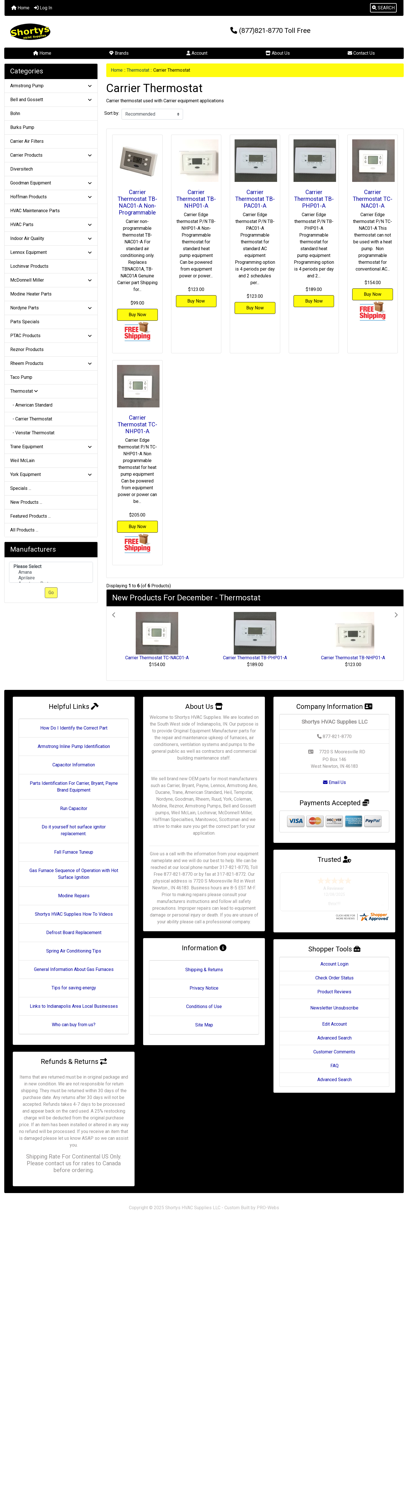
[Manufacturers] (51, 572)
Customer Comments (334, 1052)
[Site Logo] (71, 31)
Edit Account (334, 1024)
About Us (277, 53)
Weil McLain (22, 460)
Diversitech (21, 169)
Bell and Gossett (51, 99)
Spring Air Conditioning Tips (73, 951)
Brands (119, 53)
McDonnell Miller (51, 280)
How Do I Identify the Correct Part (73, 728)
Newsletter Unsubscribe (334, 1008)
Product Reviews (334, 991)
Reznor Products (27, 349)
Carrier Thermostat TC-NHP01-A (137, 424)
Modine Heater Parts (31, 294)
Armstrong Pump (51, 85)
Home (20, 7)
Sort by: (111, 113)
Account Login (334, 964)
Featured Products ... (30, 516)
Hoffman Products (51, 196)
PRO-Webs (268, 1207)
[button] (383, 8)
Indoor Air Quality (51, 238)
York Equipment (51, 474)
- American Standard (31, 405)
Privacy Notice (204, 988)
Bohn (15, 113)
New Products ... (26, 502)
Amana (51, 572)
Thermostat (138, 70)
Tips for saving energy (74, 987)
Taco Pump (21, 377)
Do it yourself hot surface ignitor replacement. (74, 830)
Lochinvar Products (29, 266)
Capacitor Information (73, 765)
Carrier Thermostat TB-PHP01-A (314, 199)
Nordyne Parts (51, 308)
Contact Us (361, 53)
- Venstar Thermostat (32, 432)
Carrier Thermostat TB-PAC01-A (255, 199)
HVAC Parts (51, 224)
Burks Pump (22, 127)
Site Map (204, 1025)
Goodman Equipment (51, 183)
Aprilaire (51, 578)
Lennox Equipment (51, 252)
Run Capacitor (73, 808)
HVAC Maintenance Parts (35, 210)
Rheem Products (51, 363)
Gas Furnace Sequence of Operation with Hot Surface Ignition (73, 874)
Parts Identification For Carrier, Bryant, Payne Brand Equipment (74, 787)
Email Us (334, 782)
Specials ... (20, 488)
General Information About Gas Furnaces (74, 969)
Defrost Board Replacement (73, 932)
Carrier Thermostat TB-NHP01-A (196, 199)
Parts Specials (24, 321)
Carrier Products (51, 155)
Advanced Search (334, 1038)
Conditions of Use (204, 1006)
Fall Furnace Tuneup (73, 852)
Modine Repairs (74, 895)
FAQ (334, 1065)
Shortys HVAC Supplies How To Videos (74, 914)
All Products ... (24, 530)
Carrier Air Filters (27, 141)
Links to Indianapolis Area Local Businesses (74, 1006)
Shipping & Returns (204, 969)
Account (196, 53)
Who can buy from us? (73, 1024)
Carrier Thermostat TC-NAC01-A (372, 199)
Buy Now (137, 314)
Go (51, 592)
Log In (43, 7)
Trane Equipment (51, 446)
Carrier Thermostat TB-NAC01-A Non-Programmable (137, 202)
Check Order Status (334, 978)
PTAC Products (51, 335)
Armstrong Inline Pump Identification (74, 746)
